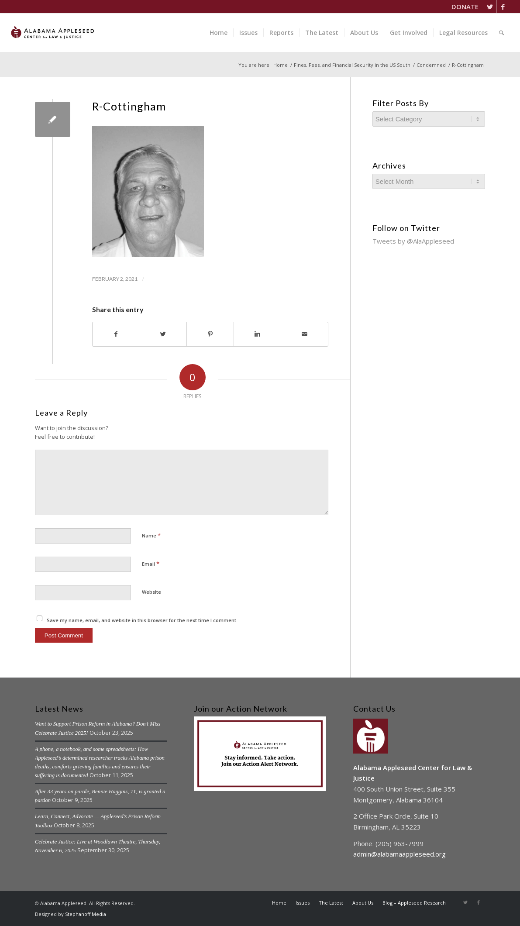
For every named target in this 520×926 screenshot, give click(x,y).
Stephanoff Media (85, 914)
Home (280, 65)
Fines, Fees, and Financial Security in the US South (352, 65)
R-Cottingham (129, 106)
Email (150, 564)
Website (151, 592)
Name (151, 535)
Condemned (431, 65)
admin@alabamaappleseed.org (399, 854)
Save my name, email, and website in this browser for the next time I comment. (142, 620)
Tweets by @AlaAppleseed (413, 241)
